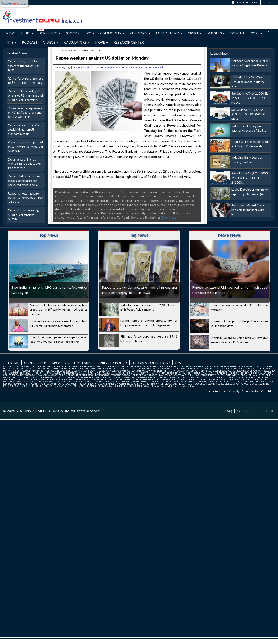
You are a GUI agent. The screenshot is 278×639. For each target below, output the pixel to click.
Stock (73, 33)
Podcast (30, 42)
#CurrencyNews (107, 67)
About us (60, 362)
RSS (178, 362)
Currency (140, 33)
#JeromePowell (153, 67)
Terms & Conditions (151, 362)
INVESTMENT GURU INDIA (47, 411)
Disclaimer (84, 362)
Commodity (112, 33)
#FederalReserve (130, 67)
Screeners (50, 33)
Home (13, 362)
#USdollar (89, 67)
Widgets (216, 33)
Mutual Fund (169, 33)
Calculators (76, 42)
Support (245, 411)
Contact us (35, 362)
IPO (90, 33)
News (10, 33)
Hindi (27, 33)
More (101, 42)
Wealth (237, 33)
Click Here (168, 217)
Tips (11, 42)
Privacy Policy (113, 362)
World (256, 33)
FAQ (228, 411)
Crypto (194, 33)
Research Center (129, 42)
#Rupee (77, 67)
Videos (50, 42)
